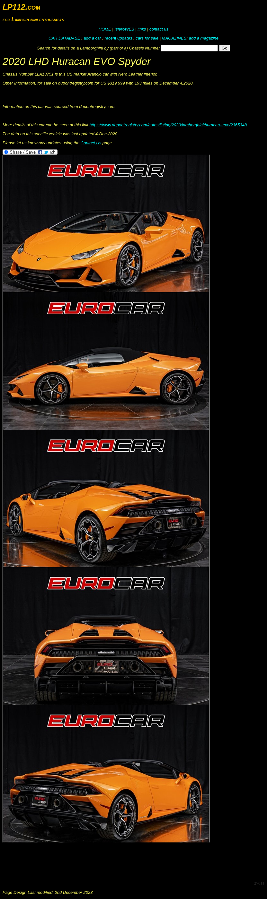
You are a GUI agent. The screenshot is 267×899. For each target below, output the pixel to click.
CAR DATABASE (64, 38)
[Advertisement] (119, 861)
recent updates (118, 38)
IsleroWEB (124, 29)
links (142, 29)
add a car (92, 38)
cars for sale (147, 38)
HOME (105, 29)
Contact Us (91, 142)
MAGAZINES (174, 38)
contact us (158, 29)
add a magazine (203, 38)
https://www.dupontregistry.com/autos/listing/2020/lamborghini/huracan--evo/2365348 (168, 124)
